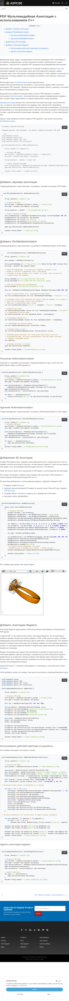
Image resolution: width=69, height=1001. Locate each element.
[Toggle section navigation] (66, 9)
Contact (41, 959)
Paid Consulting (45, 944)
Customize (20, 994)
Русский (56, 3)
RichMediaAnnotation (7, 121)
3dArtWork (21, 493)
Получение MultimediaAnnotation (23, 35)
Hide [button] (38, 26)
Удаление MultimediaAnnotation (22, 38)
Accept (34, 989)
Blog (2, 947)
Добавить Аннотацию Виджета (17, 45)
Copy (64, 127)
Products (23, 937)
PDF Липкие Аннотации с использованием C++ (51, 895)
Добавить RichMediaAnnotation (17, 32)
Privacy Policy (29, 959)
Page (58, 68)
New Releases (44, 937)
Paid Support (24, 944)
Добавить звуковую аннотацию (17, 29)
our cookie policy (22, 985)
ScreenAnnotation (21, 82)
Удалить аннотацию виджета (21, 51)
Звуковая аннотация (7, 102)
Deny (49, 994)
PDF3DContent (9, 491)
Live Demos (44, 941)
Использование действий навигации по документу (29, 48)
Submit (38, 913)
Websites (23, 947)
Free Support (5, 944)
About (42, 947)
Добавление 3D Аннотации (16, 42)
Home (3, 937)
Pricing (3, 941)
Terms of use (36, 959)
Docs (22, 941)
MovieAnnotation (17, 96)
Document (20, 485)
